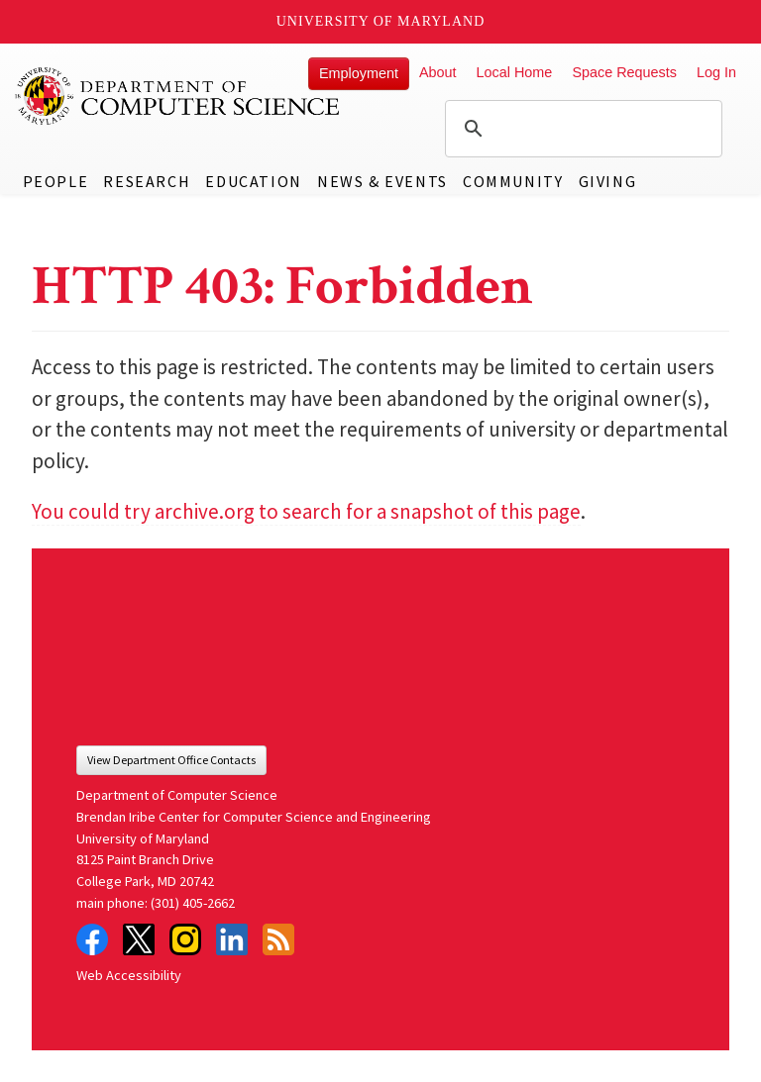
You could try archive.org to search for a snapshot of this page (306, 511)
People (56, 181)
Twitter (139, 939)
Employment (358, 73)
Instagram (185, 939)
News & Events (382, 181)
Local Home (515, 72)
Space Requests (624, 72)
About (438, 72)
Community (513, 181)
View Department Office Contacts (171, 759)
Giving (608, 181)
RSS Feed (278, 939)
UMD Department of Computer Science (178, 96)
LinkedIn (232, 939)
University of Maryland (381, 21)
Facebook (92, 939)
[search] (580, 129)
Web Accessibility (128, 975)
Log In (716, 72)
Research (146, 181)
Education (253, 181)
